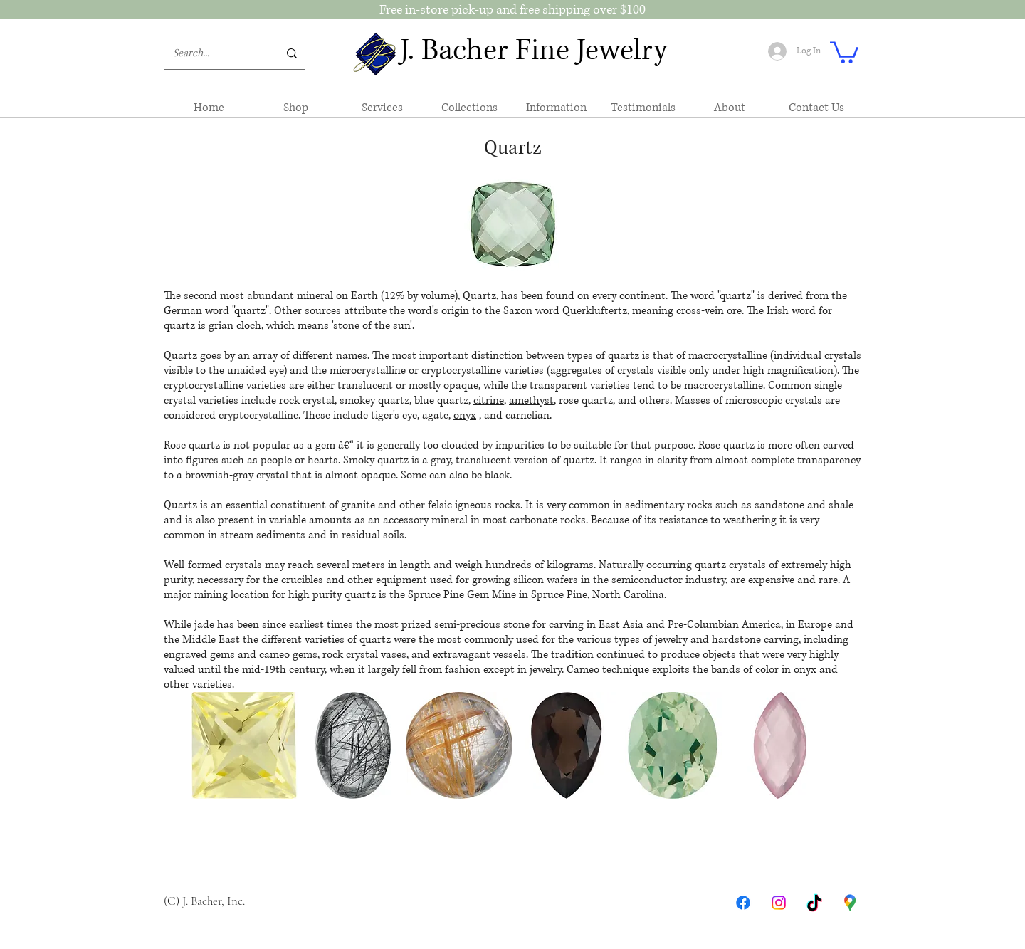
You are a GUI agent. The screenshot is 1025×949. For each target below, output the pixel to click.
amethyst (531, 400)
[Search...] (215, 53)
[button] (844, 51)
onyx (464, 415)
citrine (488, 400)
